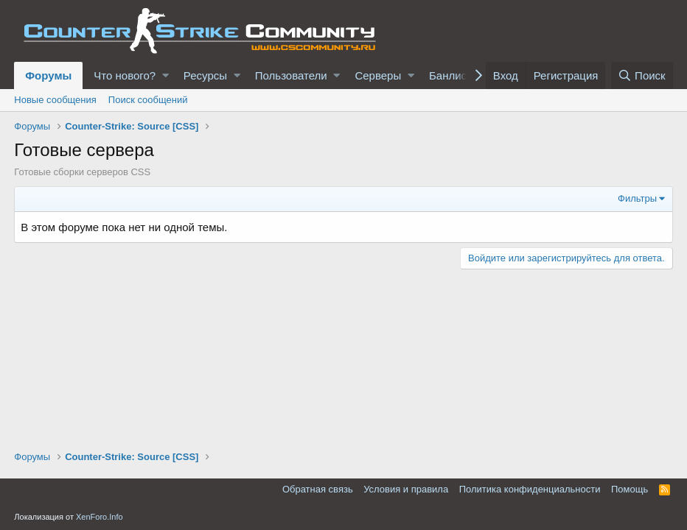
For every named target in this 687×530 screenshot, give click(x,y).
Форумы (48, 75)
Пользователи (291, 75)
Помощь (629, 489)
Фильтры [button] (637, 198)
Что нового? (125, 75)
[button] (165, 75)
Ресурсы (205, 75)
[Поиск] (642, 75)
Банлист (450, 75)
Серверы (378, 75)
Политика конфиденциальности (530, 489)
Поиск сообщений (148, 99)
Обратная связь (317, 489)
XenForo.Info (99, 516)
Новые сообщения (55, 99)
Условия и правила (405, 489)
